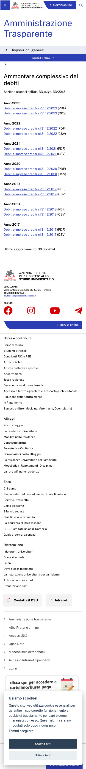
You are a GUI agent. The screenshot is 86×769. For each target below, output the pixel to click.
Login (10, 668)
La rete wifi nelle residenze (21, 471)
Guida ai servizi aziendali (20, 534)
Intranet (58, 600)
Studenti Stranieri (15, 350)
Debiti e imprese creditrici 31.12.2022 (30, 128)
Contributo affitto (15, 442)
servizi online (67, 324)
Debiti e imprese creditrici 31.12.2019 (30, 189)
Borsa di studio (13, 345)
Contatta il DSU (23, 600)
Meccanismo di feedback (25, 652)
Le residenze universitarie (20, 431)
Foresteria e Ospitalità (18, 448)
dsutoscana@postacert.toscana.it (20, 296)
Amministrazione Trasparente (38, 28)
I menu (8, 563)
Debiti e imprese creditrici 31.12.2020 (30, 169)
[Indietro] (5, 64)
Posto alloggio (13, 425)
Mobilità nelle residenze (19, 437)
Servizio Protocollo (16, 500)
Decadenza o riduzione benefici (24, 385)
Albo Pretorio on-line (21, 627)
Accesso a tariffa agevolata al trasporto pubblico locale (41, 391)
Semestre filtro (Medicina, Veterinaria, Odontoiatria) (38, 408)
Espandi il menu (43, 57)
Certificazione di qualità (19, 517)
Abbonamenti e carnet (18, 580)
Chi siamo (10, 488)
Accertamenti (13, 374)
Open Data (14, 644)
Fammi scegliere (21, 731)
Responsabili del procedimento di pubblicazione (35, 494)
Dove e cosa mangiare (18, 568)
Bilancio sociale (14, 511)
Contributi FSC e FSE (17, 356)
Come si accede (14, 557)
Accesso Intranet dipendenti (27, 660)
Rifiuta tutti (43, 755)
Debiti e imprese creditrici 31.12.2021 (30, 148)
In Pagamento (13, 402)
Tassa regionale (14, 379)
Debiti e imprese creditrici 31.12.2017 (30, 229)
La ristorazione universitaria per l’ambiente (32, 574)
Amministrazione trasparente (27, 619)
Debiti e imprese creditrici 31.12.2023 (30, 108)
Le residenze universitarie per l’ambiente (30, 460)
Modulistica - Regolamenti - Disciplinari (29, 465)
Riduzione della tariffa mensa (23, 396)
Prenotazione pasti (16, 586)
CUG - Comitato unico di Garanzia (25, 529)
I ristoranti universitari (18, 551)
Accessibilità (16, 635)
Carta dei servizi (14, 505)
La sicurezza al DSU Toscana (22, 523)
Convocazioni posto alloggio (22, 454)
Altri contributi (13, 362)
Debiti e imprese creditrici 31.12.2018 (30, 209)
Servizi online (60, 5)
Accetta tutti (43, 744)
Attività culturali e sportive (21, 368)
